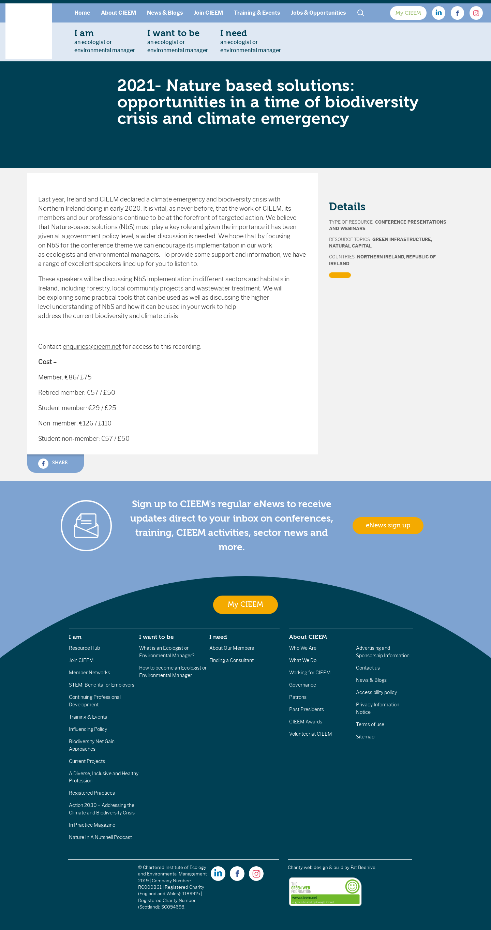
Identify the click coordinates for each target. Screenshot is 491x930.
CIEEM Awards (305, 722)
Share (53, 464)
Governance (302, 685)
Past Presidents (306, 709)
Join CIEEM (208, 13)
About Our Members (231, 648)
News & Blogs (165, 13)
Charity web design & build (315, 867)
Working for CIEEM (310, 673)
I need (218, 636)
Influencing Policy (88, 729)
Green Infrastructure (401, 239)
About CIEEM (118, 13)
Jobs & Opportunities (318, 13)
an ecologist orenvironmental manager (104, 41)
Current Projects (87, 761)
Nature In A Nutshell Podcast (100, 837)
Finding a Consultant (231, 660)
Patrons (298, 697)
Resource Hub (84, 648)
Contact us (368, 668)
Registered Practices (92, 793)
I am (75, 636)
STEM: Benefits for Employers (101, 685)
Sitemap (365, 737)
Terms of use (370, 724)
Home (82, 13)
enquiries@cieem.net (92, 346)
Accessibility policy (376, 692)
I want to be (156, 636)
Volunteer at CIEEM (310, 734)
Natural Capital (350, 246)
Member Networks (89, 673)
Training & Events (257, 13)
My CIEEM (408, 13)
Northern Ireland (380, 256)
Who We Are (302, 648)
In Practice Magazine (92, 825)
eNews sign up (388, 525)
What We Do (302, 660)
